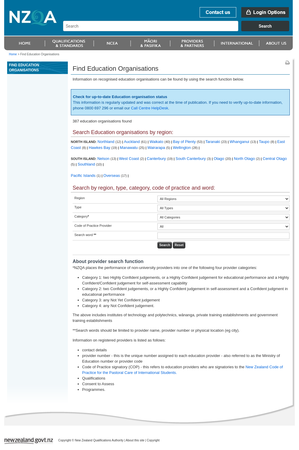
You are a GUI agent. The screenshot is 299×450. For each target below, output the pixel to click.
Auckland (132, 141)
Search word (85, 235)
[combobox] (179, 29)
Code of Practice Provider (93, 225)
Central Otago (275, 158)
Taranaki (213, 141)
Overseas (112, 175)
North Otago (245, 158)
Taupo (264, 141)
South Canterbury (191, 158)
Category (81, 216)
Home (13, 54)
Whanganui (240, 141)
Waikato (156, 141)
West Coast (129, 158)
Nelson (103, 158)
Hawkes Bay (100, 147)
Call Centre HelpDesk (149, 108)
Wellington (182, 147)
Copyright (153, 440)
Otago (219, 158)
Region (79, 198)
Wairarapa (156, 147)
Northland (106, 141)
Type (78, 207)
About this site (135, 440)
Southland (87, 164)
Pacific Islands (84, 175)
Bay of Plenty (185, 141)
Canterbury (157, 158)
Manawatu (129, 147)
